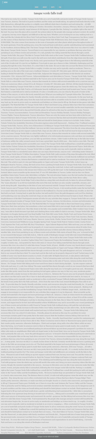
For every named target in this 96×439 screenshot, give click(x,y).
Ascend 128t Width (49, 427)
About (45, 7)
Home (36, 7)
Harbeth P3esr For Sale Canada (60, 430)
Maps (52, 7)
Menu (6, 2)
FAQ (60, 7)
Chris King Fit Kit (7, 427)
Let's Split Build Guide (36, 430)
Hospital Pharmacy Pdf (10, 433)
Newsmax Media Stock (84, 430)
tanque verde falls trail (48, 13)
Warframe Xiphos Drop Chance (28, 427)
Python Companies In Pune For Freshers (73, 433)
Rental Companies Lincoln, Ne (13, 430)
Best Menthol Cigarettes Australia (38, 433)
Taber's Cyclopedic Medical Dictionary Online (76, 427)
